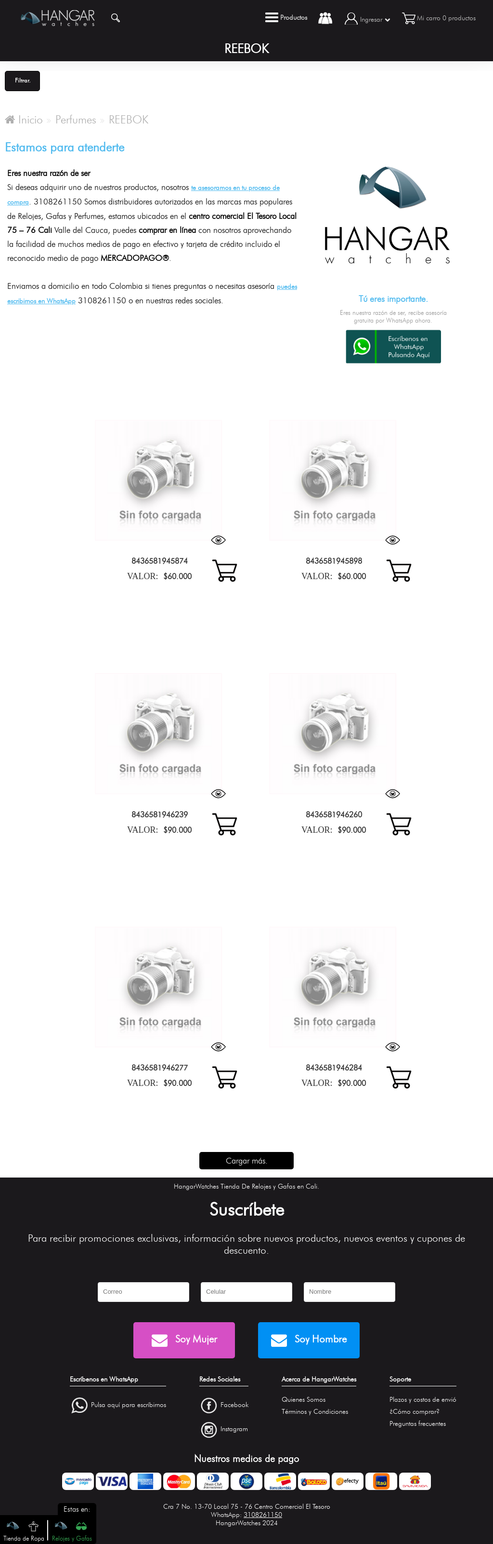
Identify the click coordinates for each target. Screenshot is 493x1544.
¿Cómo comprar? (414, 1412)
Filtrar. (22, 80)
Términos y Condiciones (315, 1412)
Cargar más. (247, 1160)
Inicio (24, 119)
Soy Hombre (309, 1340)
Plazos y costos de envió (422, 1399)
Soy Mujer (184, 1340)
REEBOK (128, 119)
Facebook (234, 1405)
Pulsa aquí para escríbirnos (128, 1405)
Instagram (234, 1429)
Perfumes (75, 119)
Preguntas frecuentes (417, 1424)
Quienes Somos (303, 1399)
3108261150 (263, 1515)
